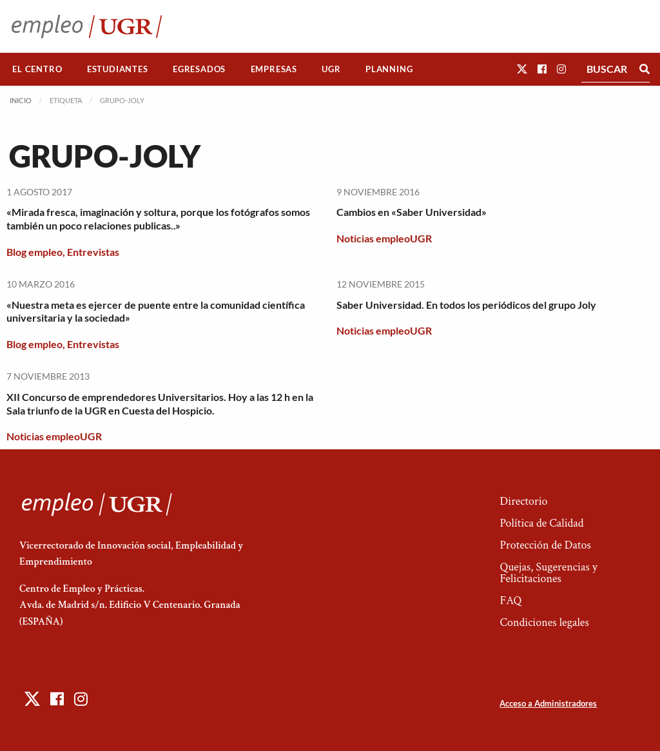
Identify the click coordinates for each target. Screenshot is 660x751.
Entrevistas (93, 252)
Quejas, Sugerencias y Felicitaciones (548, 573)
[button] (522, 68)
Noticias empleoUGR (384, 238)
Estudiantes (117, 69)
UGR (331, 69)
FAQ (510, 600)
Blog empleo (34, 252)
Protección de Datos (545, 545)
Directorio (523, 501)
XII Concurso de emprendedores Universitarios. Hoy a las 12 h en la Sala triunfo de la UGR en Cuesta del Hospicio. (159, 403)
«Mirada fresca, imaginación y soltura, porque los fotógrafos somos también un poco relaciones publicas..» (158, 218)
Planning (388, 69)
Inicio (21, 100)
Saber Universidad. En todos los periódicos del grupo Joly (466, 304)
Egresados (199, 69)
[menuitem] (37, 69)
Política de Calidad (541, 523)
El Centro (37, 69)
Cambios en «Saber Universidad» (411, 212)
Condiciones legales (544, 622)
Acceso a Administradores (548, 703)
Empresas (274, 69)
